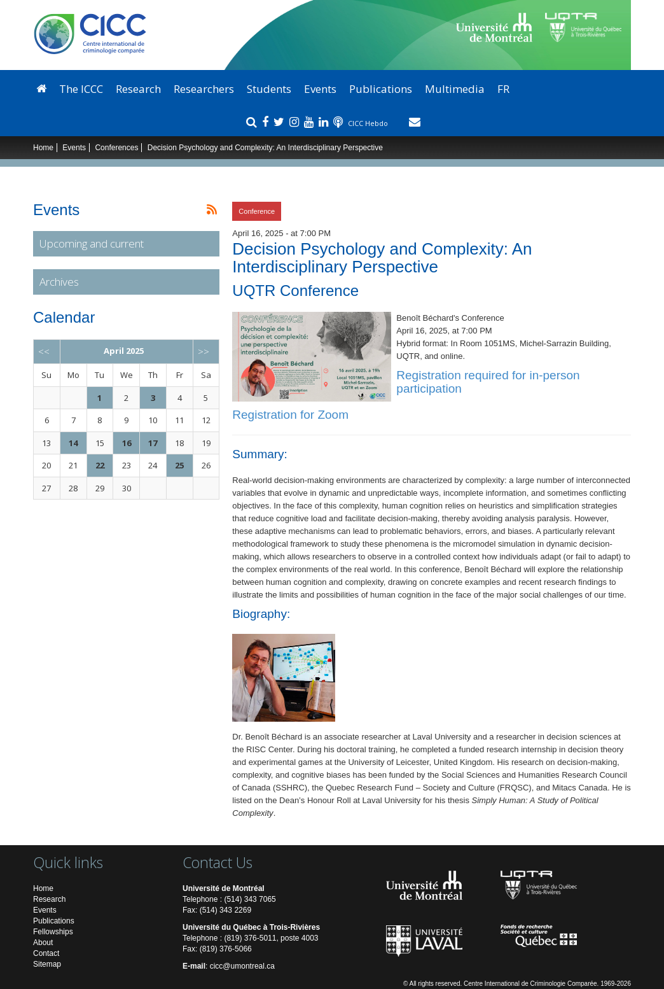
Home (43, 147)
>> (203, 351)
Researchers (204, 88)
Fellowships (53, 931)
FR (503, 88)
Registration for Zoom (290, 414)
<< (44, 351)
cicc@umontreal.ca (242, 966)
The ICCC (81, 88)
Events (320, 88)
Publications (380, 88)
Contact (46, 953)
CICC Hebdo (369, 123)
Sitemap (47, 964)
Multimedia (455, 88)
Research (138, 88)
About (43, 942)
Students (269, 88)
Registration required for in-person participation (487, 381)
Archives (59, 281)
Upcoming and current (91, 243)
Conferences (116, 147)
